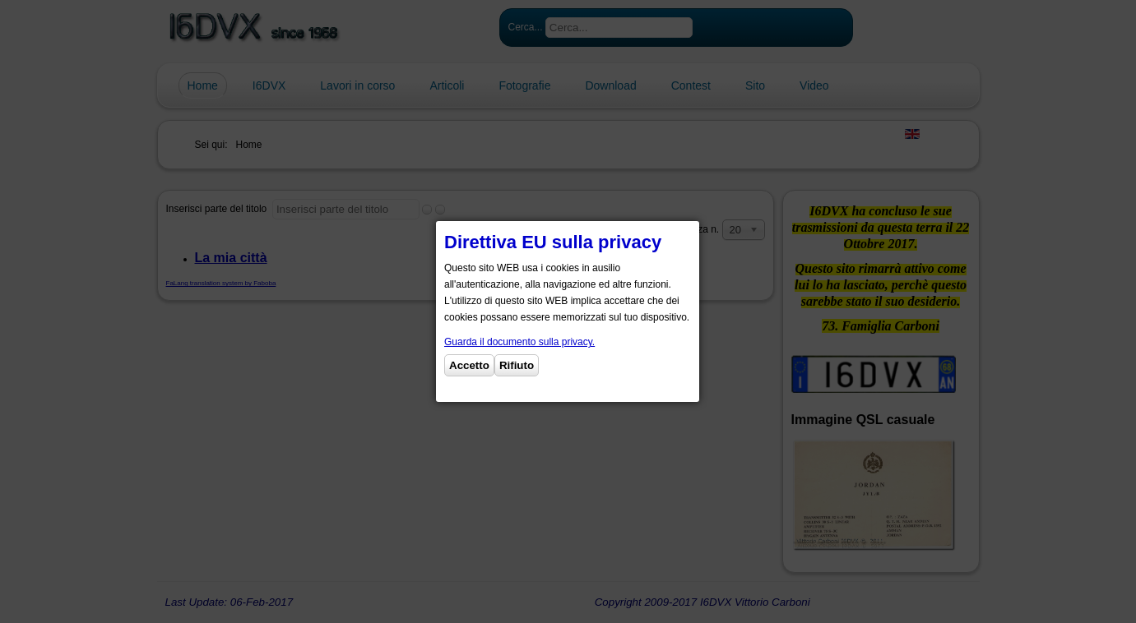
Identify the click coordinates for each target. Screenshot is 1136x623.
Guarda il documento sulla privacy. (519, 342)
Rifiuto (516, 365)
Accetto (469, 365)
